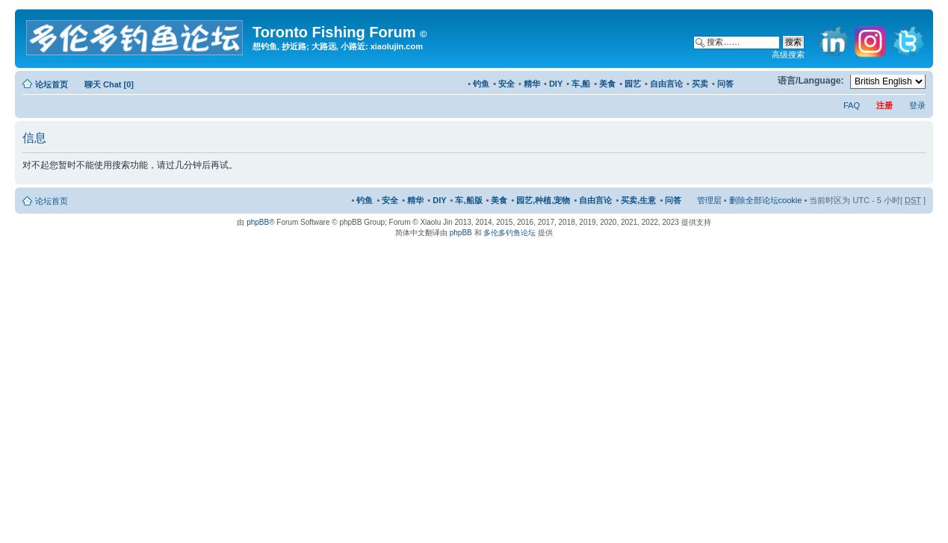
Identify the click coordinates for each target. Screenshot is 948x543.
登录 (917, 105)
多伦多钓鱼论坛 (509, 233)
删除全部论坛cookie (765, 200)
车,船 (580, 83)
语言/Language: (811, 80)
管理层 (709, 200)
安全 (506, 83)
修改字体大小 (759, 81)
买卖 (700, 83)
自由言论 (666, 83)
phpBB (258, 222)
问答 (725, 83)
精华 (532, 83)
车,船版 (468, 200)
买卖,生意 (638, 200)
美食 (607, 83)
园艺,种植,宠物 (543, 200)
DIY (556, 83)
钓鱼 (481, 83)
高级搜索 (788, 54)
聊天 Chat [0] (109, 84)
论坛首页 (51, 84)
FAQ (851, 105)
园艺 (633, 83)
